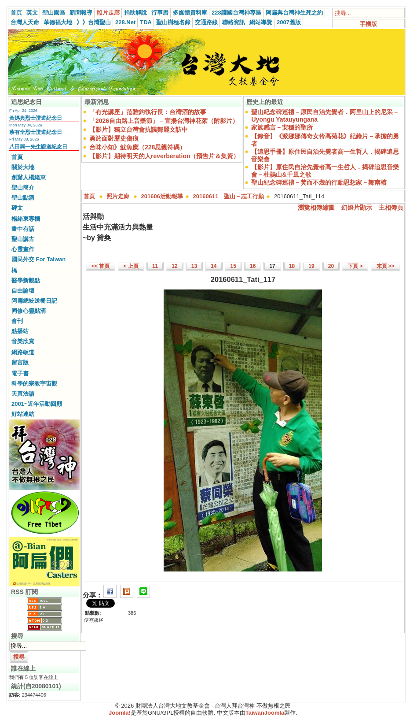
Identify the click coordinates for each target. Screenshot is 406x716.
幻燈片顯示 (356, 207)
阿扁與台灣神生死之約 (294, 12)
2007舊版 (289, 22)
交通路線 (206, 22)
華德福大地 (58, 22)
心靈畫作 (22, 249)
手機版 (368, 24)
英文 (32, 12)
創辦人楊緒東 (28, 177)
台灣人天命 (25, 22)
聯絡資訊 (233, 22)
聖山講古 (22, 239)
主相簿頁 (391, 207)
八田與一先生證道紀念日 (38, 147)
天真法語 (22, 393)
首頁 (16, 12)
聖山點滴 (22, 197)
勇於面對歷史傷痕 (114, 138)
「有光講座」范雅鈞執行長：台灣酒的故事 (147, 111)
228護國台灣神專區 (236, 12)
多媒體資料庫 (190, 12)
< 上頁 (131, 266)
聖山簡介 (22, 187)
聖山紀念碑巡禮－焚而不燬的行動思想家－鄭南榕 (319, 182)
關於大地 (22, 167)
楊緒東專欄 (25, 218)
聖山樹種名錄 (173, 22)
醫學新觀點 (25, 280)
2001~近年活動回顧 (36, 404)
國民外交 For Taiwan (38, 259)
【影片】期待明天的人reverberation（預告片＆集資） (164, 156)
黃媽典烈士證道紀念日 (35, 118)
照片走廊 (108, 12)
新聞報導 (80, 12)
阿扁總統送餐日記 (34, 300)
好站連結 (22, 414)
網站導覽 (260, 22)
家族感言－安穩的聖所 (282, 127)
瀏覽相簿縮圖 (316, 207)
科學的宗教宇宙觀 (34, 383)
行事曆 (159, 12)
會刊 (17, 321)
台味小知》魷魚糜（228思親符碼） (137, 147)
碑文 (17, 207)
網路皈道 (22, 352)
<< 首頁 (100, 266)
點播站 (20, 331)
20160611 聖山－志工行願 (228, 196)
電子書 (20, 373)
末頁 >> (386, 266)
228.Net (125, 22)
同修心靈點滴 (28, 311)
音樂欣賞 (22, 341)
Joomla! (120, 712)
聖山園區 (53, 12)
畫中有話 (22, 229)
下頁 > (354, 266)
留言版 (20, 362)
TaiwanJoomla (265, 712)
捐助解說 (135, 12)
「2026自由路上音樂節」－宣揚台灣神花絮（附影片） (163, 120)
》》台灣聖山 (94, 22)
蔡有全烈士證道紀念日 (35, 132)
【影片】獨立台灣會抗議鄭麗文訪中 (138, 129)
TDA (146, 22)
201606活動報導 (162, 196)
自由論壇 (22, 290)
